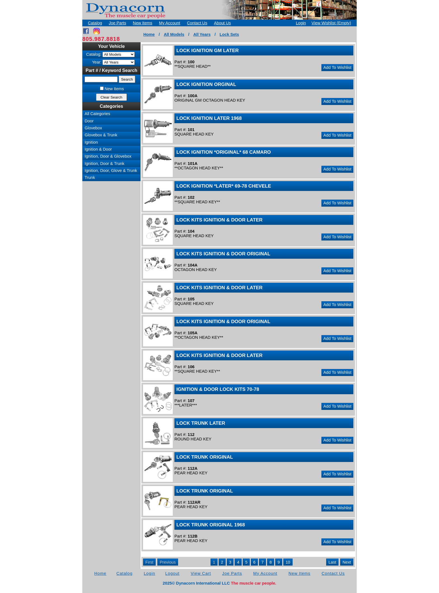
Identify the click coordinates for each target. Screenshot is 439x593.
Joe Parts (117, 23)
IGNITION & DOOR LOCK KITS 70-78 (217, 389)
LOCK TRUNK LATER (200, 423)
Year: (97, 62)
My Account (169, 23)
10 (288, 562)
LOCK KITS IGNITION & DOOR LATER (219, 220)
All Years (202, 34)
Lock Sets (229, 34)
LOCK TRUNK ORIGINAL (204, 457)
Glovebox (93, 128)
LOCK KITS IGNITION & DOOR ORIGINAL (223, 253)
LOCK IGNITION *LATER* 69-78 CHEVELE (223, 186)
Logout (172, 573)
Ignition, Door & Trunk (104, 163)
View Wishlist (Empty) (331, 23)
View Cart (201, 573)
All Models (174, 34)
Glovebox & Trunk (101, 135)
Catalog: (94, 54)
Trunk (90, 177)
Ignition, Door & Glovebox (108, 156)
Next (347, 562)
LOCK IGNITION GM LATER (207, 50)
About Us (222, 23)
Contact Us (197, 23)
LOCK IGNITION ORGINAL (206, 84)
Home (149, 34)
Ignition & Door (98, 149)
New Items (142, 23)
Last (332, 562)
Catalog (95, 23)
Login (301, 23)
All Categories (97, 113)
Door (89, 121)
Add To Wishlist (337, 67)
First (149, 562)
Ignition (91, 142)
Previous (168, 562)
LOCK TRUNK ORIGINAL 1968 (210, 524)
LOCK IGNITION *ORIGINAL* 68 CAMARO (223, 152)
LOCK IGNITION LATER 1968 (209, 118)
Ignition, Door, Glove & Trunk (111, 170)
